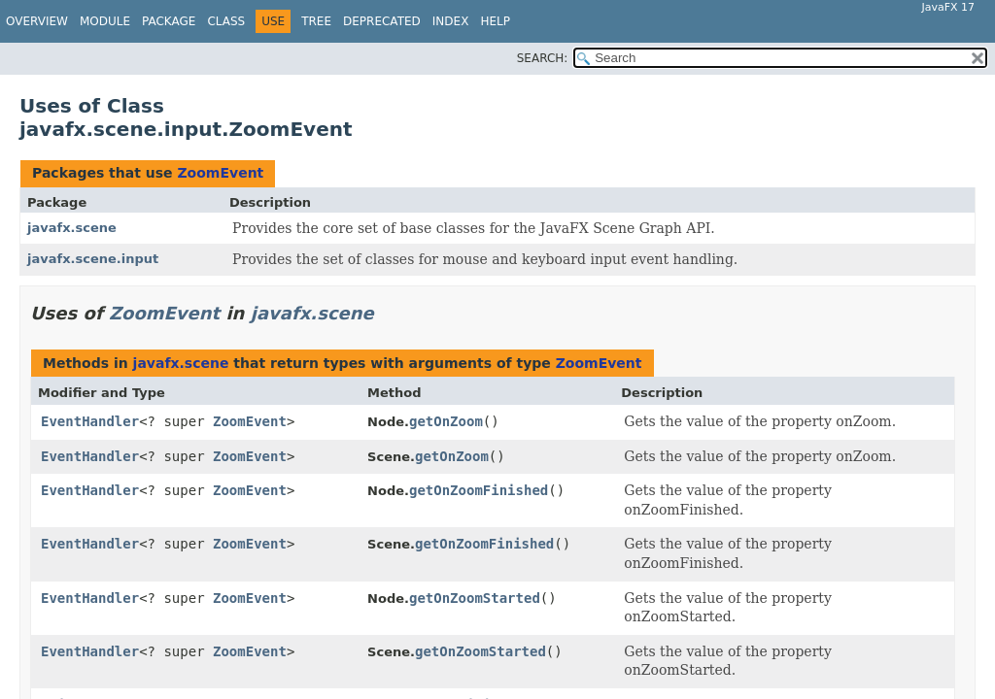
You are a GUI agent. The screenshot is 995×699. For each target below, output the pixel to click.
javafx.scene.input (92, 258)
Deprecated (382, 21)
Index (450, 21)
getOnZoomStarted (474, 598)
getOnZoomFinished (478, 490)
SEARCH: (542, 58)
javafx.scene (72, 227)
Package (168, 21)
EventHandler (90, 421)
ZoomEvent (220, 173)
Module (105, 21)
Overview (37, 21)
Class (226, 21)
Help (495, 21)
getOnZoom (446, 421)
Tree (316, 21)
